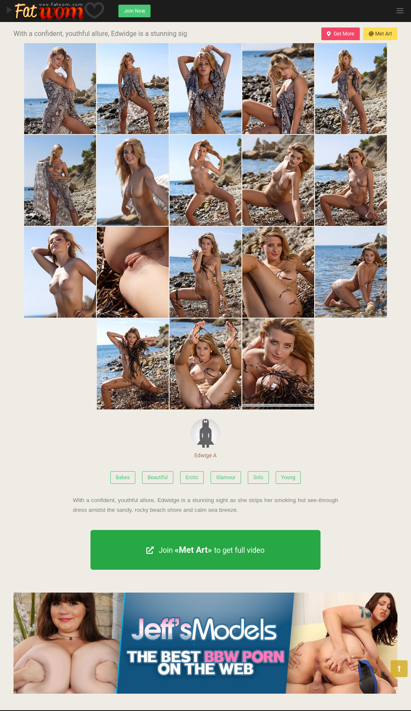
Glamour (226, 477)
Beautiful (158, 477)
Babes (123, 477)
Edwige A (205, 438)
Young (288, 477)
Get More (340, 34)
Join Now (134, 11)
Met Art (380, 34)
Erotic (192, 477)
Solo (258, 477)
